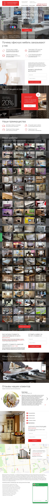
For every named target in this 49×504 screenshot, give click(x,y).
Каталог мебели (24, 5)
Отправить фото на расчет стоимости (32, 2)
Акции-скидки (32, 5)
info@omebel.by (36, 455)
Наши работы (39, 5)
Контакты (45, 5)
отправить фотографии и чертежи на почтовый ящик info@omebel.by (13, 339)
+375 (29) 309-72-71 (42, 2)
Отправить (27, 30)
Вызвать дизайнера (34, 82)
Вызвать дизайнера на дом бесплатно (25, 2)
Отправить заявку (34, 346)
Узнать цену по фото (25, 326)
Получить (30, 105)
